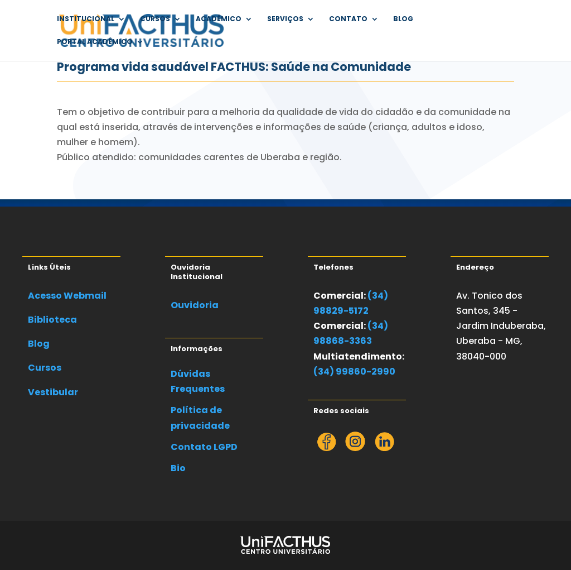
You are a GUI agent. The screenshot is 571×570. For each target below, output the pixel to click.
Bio (178, 468)
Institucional (85, 19)
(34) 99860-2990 (354, 371)
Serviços (285, 19)
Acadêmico (218, 19)
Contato (348, 19)
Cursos (155, 19)
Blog (403, 19)
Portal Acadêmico (95, 42)
